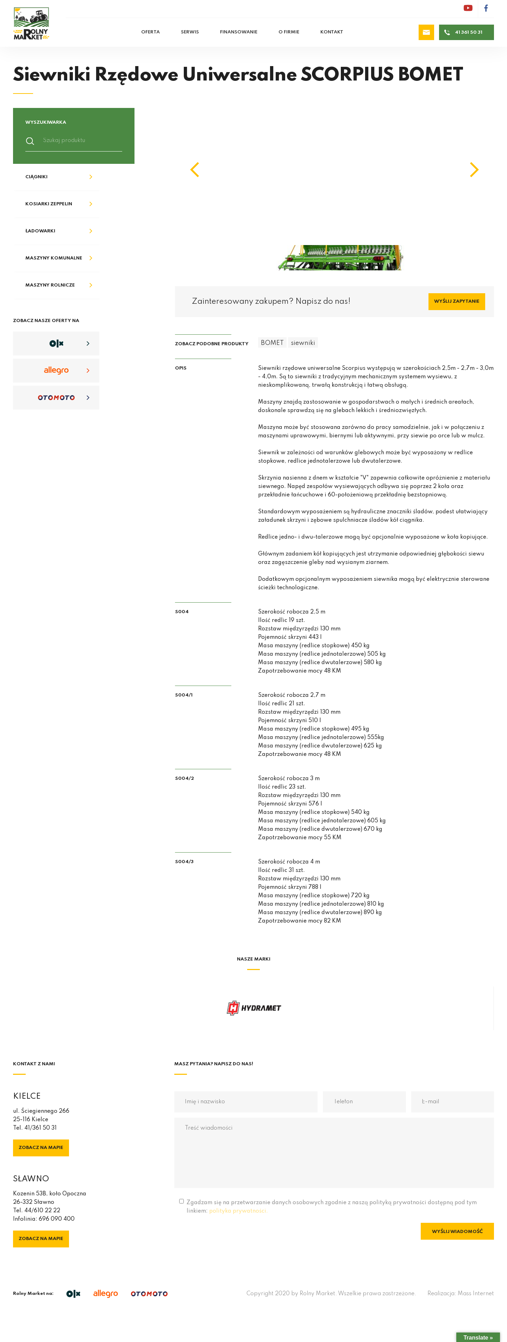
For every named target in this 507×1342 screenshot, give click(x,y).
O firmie (288, 32)
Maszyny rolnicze (50, 285)
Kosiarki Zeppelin (48, 204)
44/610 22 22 (42, 1211)
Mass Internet (476, 1294)
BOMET (272, 343)
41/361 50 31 (40, 1128)
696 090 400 (57, 1219)
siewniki (303, 343)
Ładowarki (40, 231)
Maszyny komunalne (53, 258)
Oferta (150, 32)
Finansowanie (238, 32)
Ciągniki (36, 177)
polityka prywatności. (238, 1211)
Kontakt (331, 32)
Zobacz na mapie (41, 1147)
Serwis (190, 32)
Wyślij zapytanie (457, 301)
